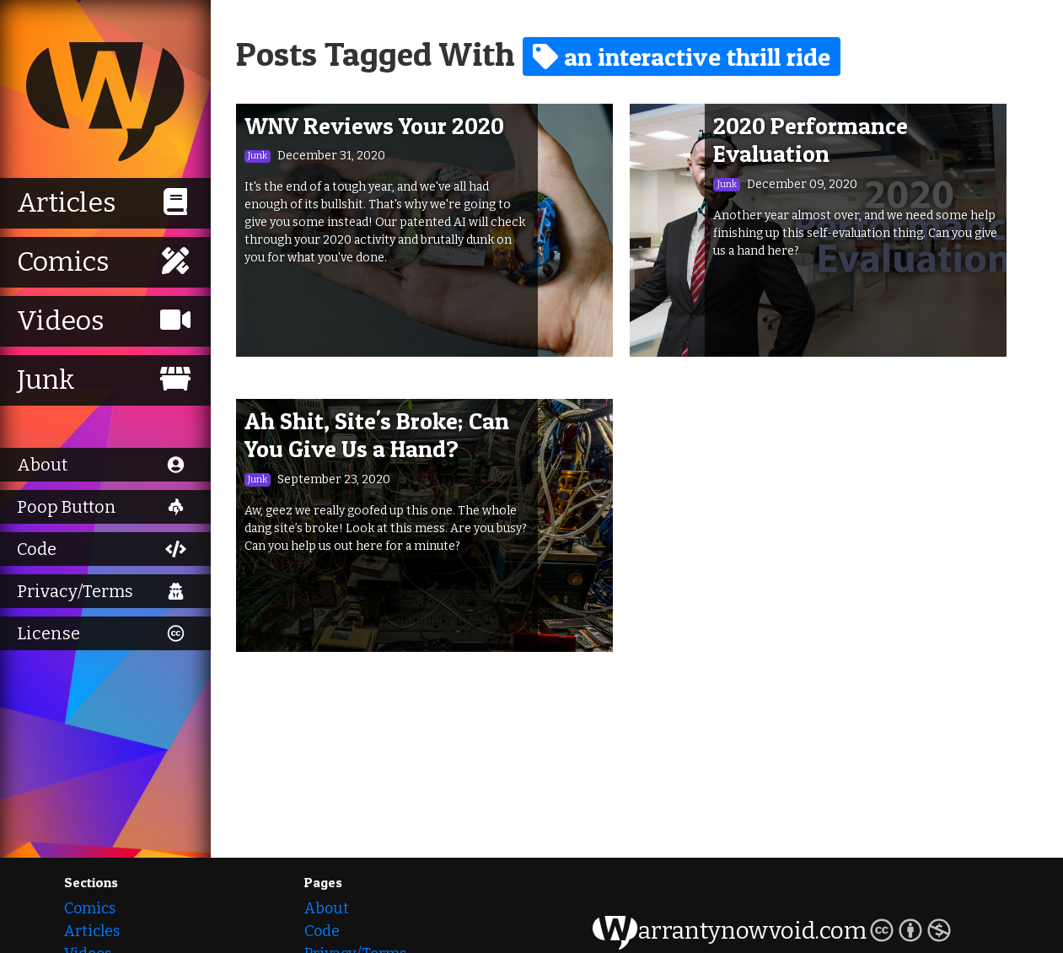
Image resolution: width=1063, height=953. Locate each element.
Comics (89, 908)
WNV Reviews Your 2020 (374, 125)
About (326, 908)
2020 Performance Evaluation (810, 140)
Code (322, 931)
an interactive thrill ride (681, 56)
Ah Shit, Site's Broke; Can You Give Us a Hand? (376, 435)
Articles (92, 931)
